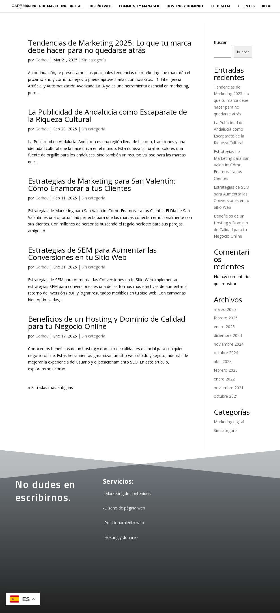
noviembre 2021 (229, 387)
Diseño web (100, 6)
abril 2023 (223, 361)
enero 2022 (224, 379)
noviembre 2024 (229, 344)
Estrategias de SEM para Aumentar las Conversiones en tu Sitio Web (92, 253)
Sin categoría (94, 60)
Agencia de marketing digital (53, 6)
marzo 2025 (225, 309)
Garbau (42, 60)
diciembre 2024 (228, 335)
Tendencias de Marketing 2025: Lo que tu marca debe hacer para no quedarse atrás (109, 46)
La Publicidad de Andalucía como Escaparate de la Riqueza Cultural (107, 115)
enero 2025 (224, 326)
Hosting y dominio (185, 6)
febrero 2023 (226, 370)
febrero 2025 (226, 318)
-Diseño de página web (124, 508)
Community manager (139, 6)
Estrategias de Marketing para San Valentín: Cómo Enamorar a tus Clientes (102, 184)
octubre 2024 (226, 352)
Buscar (220, 42)
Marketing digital (229, 421)
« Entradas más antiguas (50, 387)
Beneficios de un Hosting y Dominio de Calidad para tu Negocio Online (106, 322)
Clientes (246, 6)
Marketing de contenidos (128, 493)
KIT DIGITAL (220, 6)
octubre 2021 (226, 396)
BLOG (267, 6)
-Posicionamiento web (123, 522)
